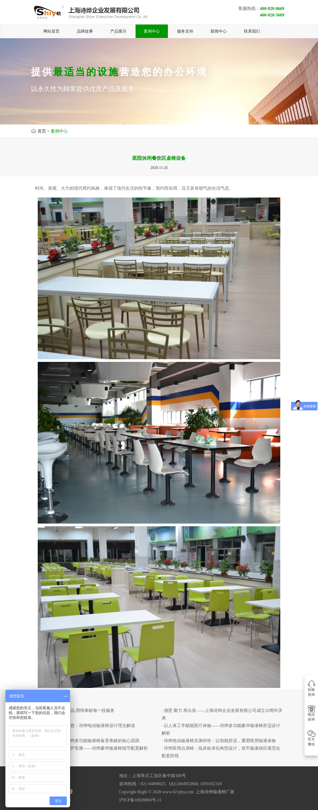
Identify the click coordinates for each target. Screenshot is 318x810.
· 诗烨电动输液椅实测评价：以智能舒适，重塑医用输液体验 (219, 740)
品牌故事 (85, 31)
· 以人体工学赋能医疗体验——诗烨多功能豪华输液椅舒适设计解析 (221, 729)
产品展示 (118, 31)
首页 (41, 131)
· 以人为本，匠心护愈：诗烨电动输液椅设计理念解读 (84, 725)
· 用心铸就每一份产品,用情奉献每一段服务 (74, 710)
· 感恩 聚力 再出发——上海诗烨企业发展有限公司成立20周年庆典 (222, 714)
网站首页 (51, 31)
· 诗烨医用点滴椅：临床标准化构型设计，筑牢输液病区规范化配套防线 (221, 752)
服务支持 (185, 31)
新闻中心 (218, 31)
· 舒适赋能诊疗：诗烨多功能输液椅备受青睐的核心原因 (86, 740)
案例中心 (152, 31)
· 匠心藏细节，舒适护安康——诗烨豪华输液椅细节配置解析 (91, 748)
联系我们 (252, 31)
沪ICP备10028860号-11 (140, 800)
